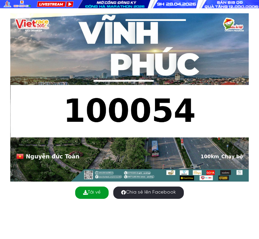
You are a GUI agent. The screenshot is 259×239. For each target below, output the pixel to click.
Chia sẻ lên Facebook (148, 192)
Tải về (92, 192)
